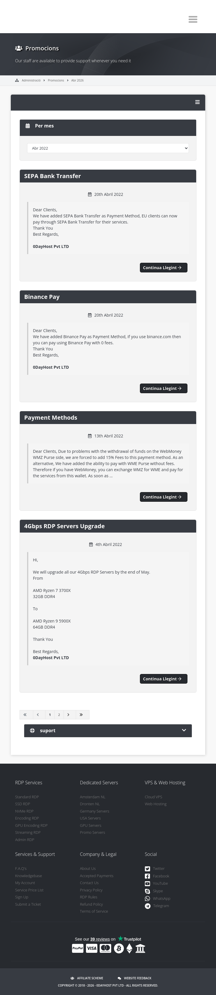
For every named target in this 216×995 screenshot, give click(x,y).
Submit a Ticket (28, 904)
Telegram (157, 906)
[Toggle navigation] (193, 19)
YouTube (156, 884)
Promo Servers (92, 832)
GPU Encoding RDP (31, 825)
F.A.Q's (21, 868)
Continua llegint (163, 267)
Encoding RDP (27, 818)
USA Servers (90, 818)
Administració (31, 80)
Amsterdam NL (92, 796)
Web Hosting (156, 803)
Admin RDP (24, 839)
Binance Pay (41, 297)
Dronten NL (90, 803)
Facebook (157, 876)
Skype (154, 891)
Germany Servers (94, 811)
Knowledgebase (28, 875)
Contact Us (89, 882)
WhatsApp (158, 899)
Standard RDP (27, 796)
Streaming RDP (28, 832)
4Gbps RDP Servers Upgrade (64, 526)
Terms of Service (94, 911)
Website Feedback (134, 978)
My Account (25, 882)
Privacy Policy (91, 890)
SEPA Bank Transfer (52, 176)
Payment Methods (50, 417)
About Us (88, 868)
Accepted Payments (96, 875)
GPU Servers (90, 825)
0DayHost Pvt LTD (110, 985)
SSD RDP (22, 803)
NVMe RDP (24, 811)
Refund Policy (91, 904)
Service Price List (29, 890)
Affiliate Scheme (87, 978)
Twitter (155, 869)
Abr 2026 (77, 80)
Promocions (56, 80)
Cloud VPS (153, 796)
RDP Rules (88, 897)
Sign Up (21, 897)
